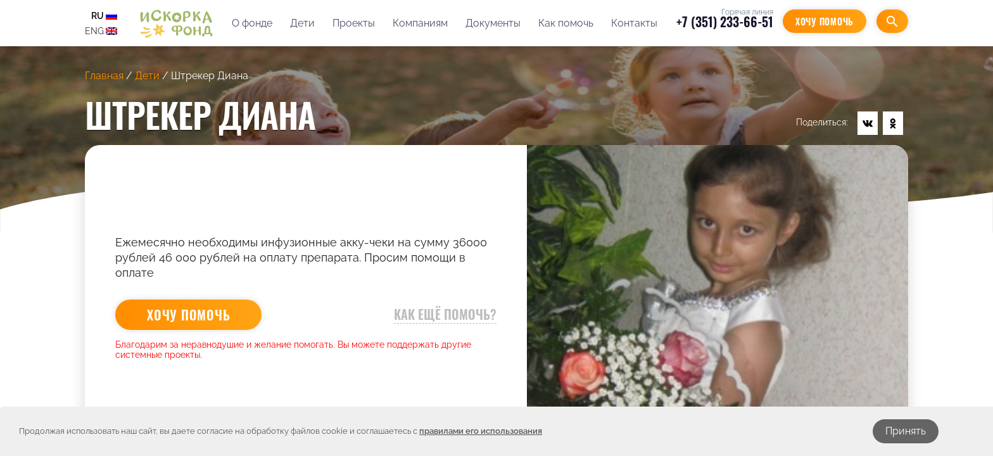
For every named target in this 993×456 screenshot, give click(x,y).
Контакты (634, 23)
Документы (493, 23)
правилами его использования (480, 431)
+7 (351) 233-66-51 (724, 21)
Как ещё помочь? (445, 314)
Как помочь (565, 23)
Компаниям (420, 23)
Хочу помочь (824, 21)
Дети (302, 23)
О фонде (252, 23)
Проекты (353, 23)
